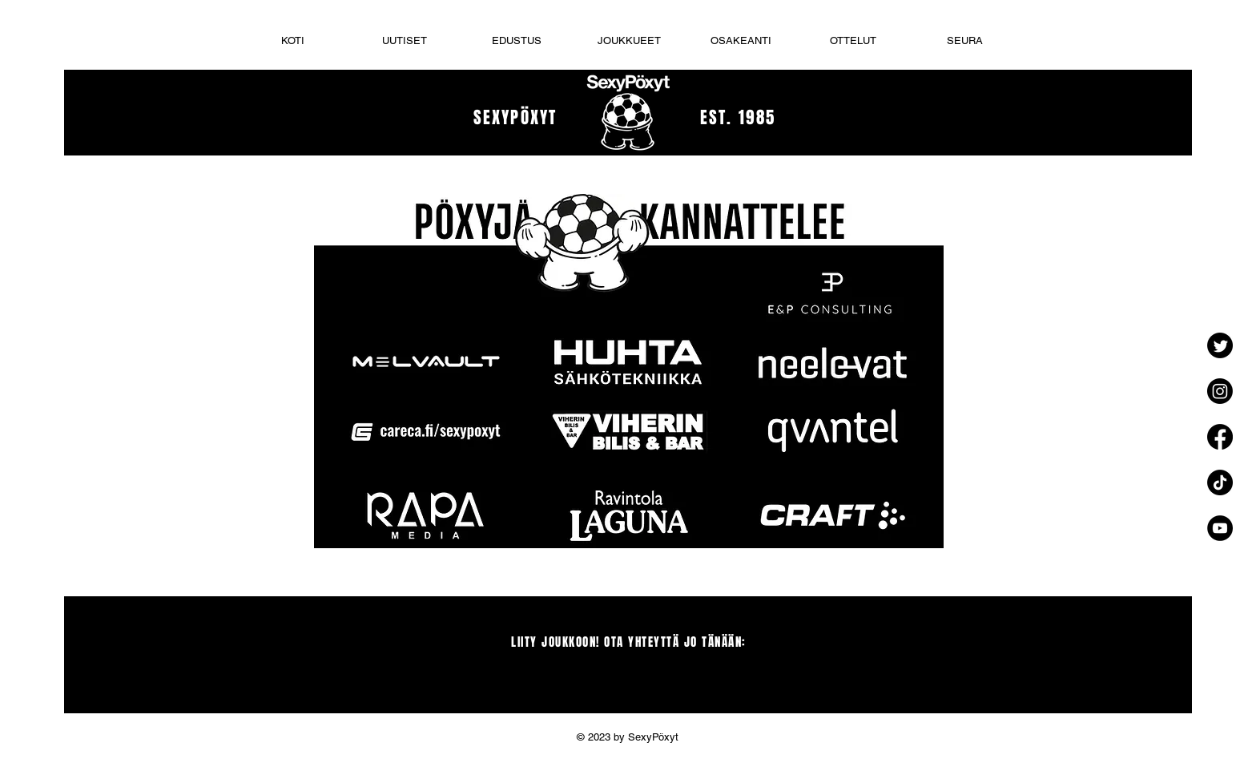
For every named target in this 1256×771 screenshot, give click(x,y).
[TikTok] (1220, 482)
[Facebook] (1220, 437)
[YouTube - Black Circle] (1220, 528)
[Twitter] (1220, 345)
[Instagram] (1220, 391)
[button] (629, 40)
